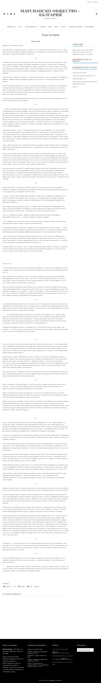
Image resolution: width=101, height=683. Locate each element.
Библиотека (11, 27)
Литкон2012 (76, 52)
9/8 (61, 655)
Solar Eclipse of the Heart (79, 73)
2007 (59, 653)
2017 (62, 653)
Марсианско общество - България (82, 54)
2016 (60, 649)
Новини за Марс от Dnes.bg (82, 60)
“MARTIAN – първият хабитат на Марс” (36, 656)
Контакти (95, 2)
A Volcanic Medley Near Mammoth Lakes (84, 76)
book (56, 662)
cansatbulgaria (58, 659)
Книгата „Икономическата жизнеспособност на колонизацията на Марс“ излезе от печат (38, 665)
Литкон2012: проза (87, 50)
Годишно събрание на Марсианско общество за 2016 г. (37, 660)
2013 (55, 652)
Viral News (51, 680)
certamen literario (56, 655)
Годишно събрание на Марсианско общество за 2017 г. (37, 652)
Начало (89, 2)
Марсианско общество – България (50, 13)
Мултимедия (89, 27)
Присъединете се (31, 27)
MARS (50, 27)
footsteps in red (61, 662)
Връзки (63, 27)
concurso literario (69, 662)
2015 (53, 659)
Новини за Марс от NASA (85, 67)
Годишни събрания (75, 27)
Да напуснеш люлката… (50, 18)
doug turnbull (55, 649)
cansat (53, 664)
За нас (20, 27)
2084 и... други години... (68, 655)
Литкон (83, 52)
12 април (63, 649)
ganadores (69, 659)
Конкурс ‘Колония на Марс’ (35, 649)
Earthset (75, 87)
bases (53, 662)
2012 (64, 658)
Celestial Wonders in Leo (79, 79)
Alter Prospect (66, 653)
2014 (66, 649)
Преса (56, 27)
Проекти (43, 27)
